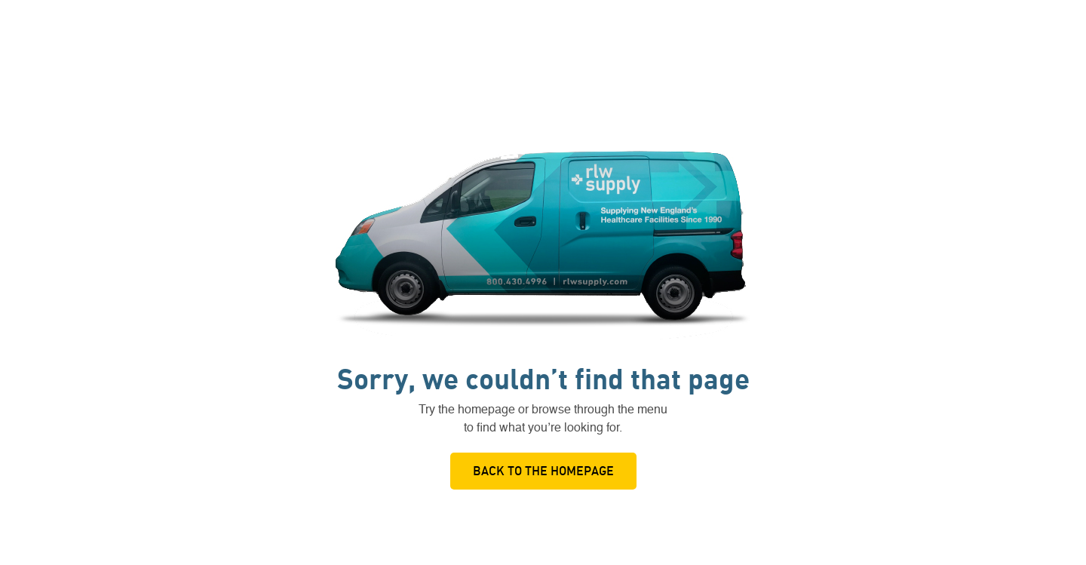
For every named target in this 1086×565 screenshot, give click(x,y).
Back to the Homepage (543, 470)
